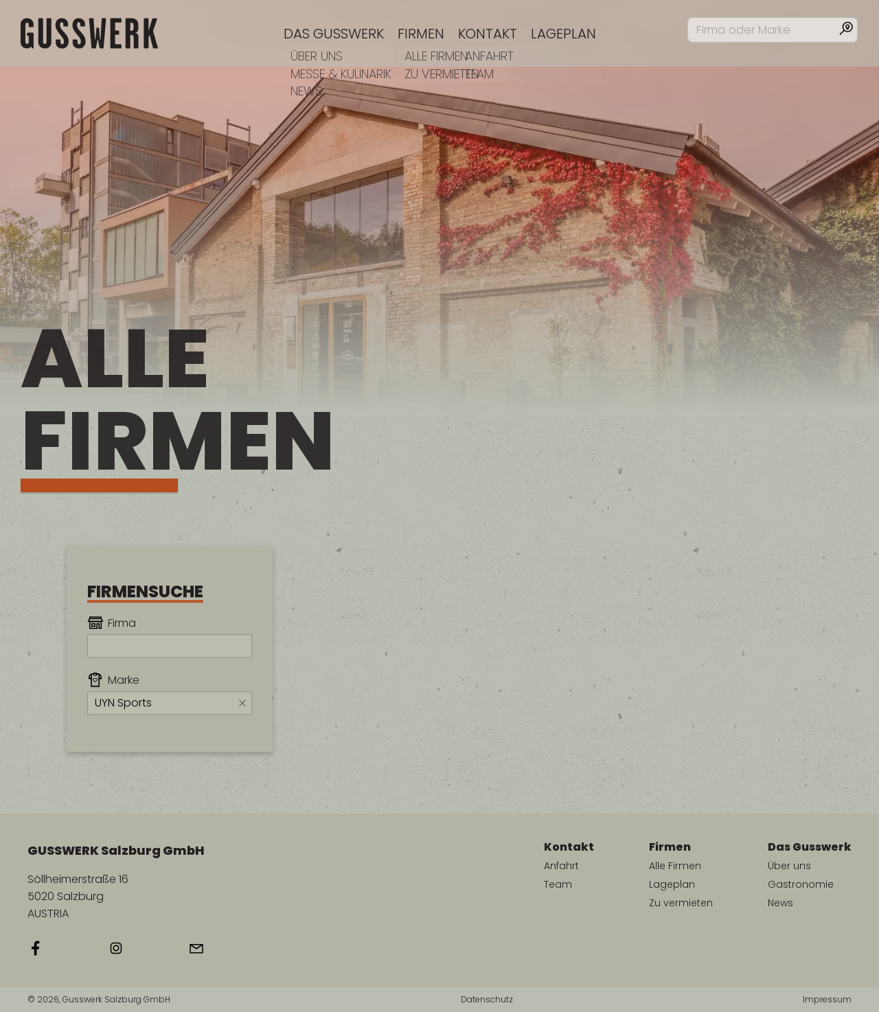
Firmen (421, 33)
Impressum (827, 999)
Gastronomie (801, 884)
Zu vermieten (681, 903)
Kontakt (487, 33)
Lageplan (563, 33)
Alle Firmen (675, 866)
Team (558, 884)
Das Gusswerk (334, 33)
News (780, 903)
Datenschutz (487, 999)
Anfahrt (561, 866)
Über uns (789, 866)
